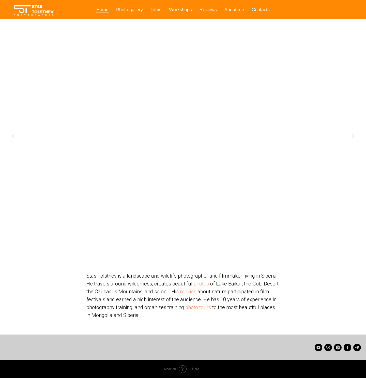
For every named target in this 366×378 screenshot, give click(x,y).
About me (234, 9)
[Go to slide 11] (198, 249)
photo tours (198, 307)
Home (102, 9)
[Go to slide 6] (173, 249)
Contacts (261, 9)
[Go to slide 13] (208, 249)
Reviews (208, 9)
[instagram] (338, 347)
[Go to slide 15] (218, 249)
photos (201, 284)
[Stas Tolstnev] (318, 347)
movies (188, 292)
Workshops (180, 9)
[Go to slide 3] (157, 249)
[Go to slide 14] (213, 249)
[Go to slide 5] (167, 249)
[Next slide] (353, 136)
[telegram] (357, 347)
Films (155, 9)
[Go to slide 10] (193, 249)
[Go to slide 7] (178, 249)
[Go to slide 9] (188, 249)
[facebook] (347, 347)
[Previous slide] (13, 136)
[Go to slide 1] (147, 249)
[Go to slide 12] (203, 249)
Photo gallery (129, 9)
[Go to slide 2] (152, 249)
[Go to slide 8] (183, 249)
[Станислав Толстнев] (328, 347)
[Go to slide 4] (162, 249)
